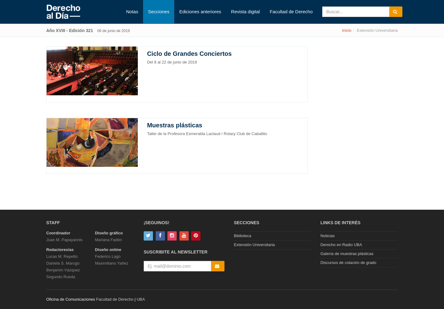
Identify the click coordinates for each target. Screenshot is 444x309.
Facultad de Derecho (291, 11)
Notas (132, 11)
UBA (141, 299)
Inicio (346, 30)
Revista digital (245, 11)
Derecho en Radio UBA (341, 244)
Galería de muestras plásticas (346, 253)
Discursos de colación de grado (348, 262)
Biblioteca (242, 235)
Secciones (158, 11)
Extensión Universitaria (254, 244)
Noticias (327, 235)
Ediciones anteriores (200, 11)
